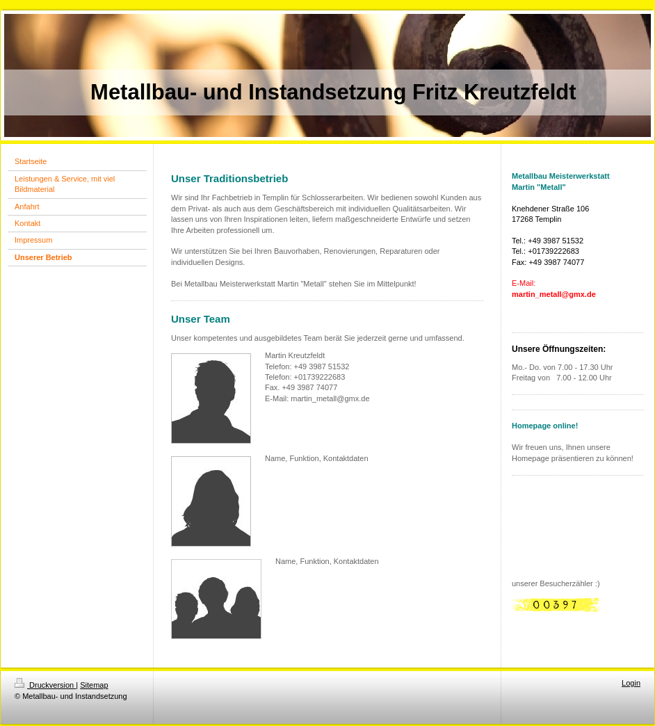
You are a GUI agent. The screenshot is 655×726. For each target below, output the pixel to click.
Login (631, 683)
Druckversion (45, 685)
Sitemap (94, 685)
